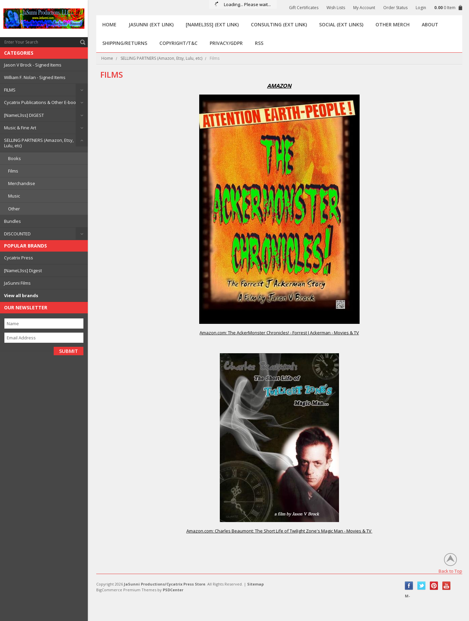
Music (14, 196)
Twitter (421, 585)
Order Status (395, 7)
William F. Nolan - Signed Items (35, 77)
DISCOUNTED (17, 234)
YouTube (446, 585)
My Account (364, 7)
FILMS (10, 90)
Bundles (12, 221)
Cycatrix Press (18, 258)
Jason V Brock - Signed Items (32, 65)
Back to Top (450, 571)
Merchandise (21, 183)
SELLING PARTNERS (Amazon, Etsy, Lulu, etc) (39, 143)
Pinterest (434, 585)
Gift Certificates (303, 7)
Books (14, 158)
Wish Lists (336, 7)
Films (13, 171)
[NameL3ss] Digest (23, 270)
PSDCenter (173, 589)
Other (14, 209)
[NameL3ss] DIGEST (24, 115)
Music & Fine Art (20, 128)
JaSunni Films (17, 283)
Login (421, 7)
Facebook (409, 585)
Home (107, 58)
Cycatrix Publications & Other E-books (42, 102)
